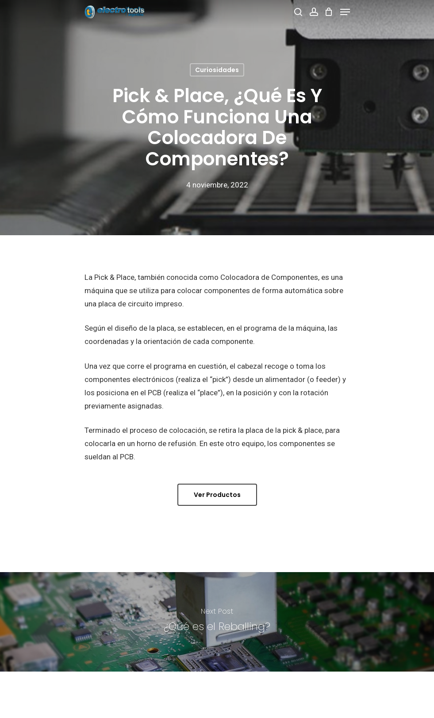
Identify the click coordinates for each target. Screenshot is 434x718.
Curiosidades (217, 69)
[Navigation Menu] (345, 12)
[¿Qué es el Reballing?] (217, 622)
